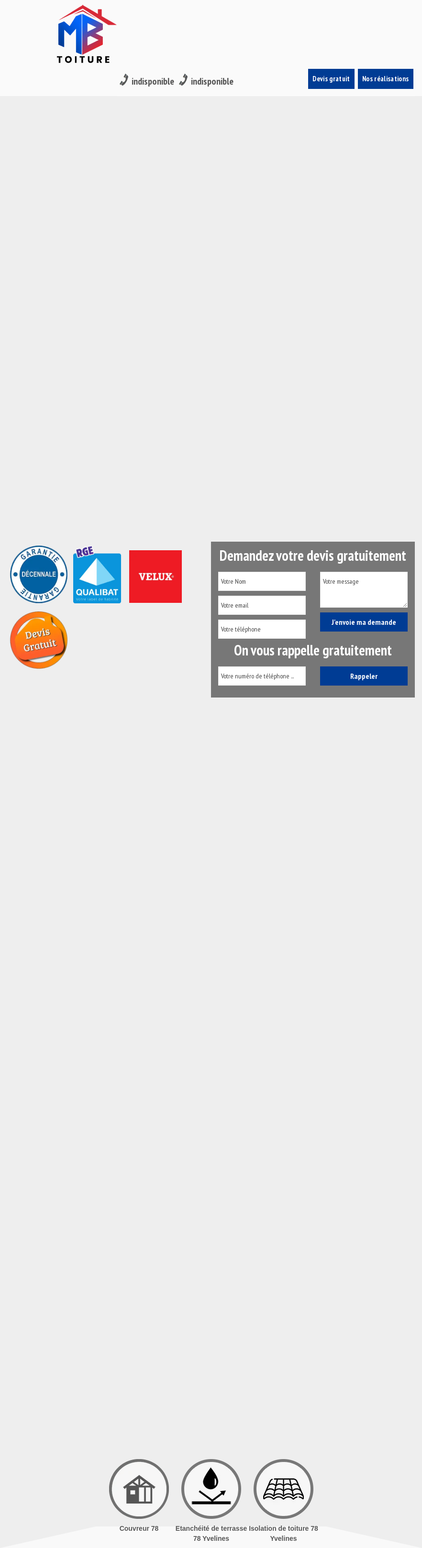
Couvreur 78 (139, 1528)
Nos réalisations (386, 14)
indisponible (147, 15)
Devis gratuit (331, 14)
